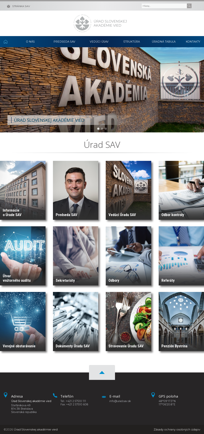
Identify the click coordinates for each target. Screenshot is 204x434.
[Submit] (189, 6)
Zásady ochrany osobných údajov (177, 429)
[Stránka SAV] (18, 6)
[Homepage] (82, 23)
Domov (9, 41)
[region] (102, 89)
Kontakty (193, 41)
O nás (30, 41)
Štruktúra (131, 41)
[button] (98, 129)
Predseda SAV (64, 41)
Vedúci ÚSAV (99, 41)
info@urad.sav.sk (120, 401)
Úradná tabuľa (164, 41)
